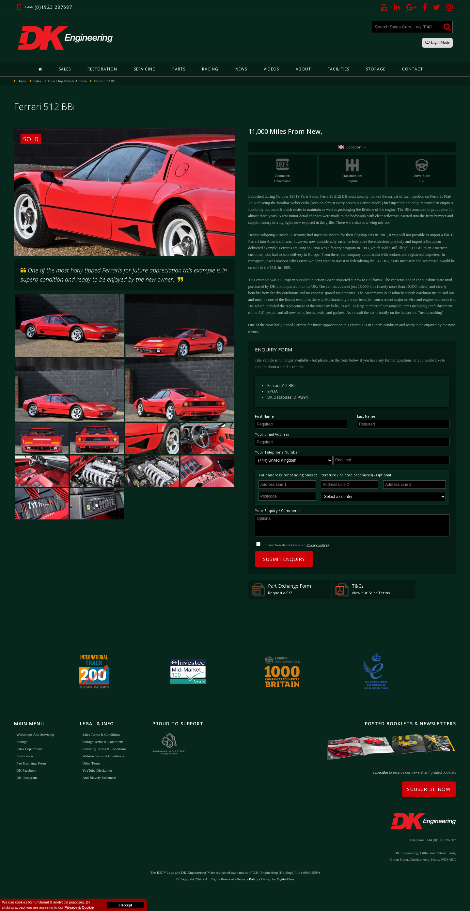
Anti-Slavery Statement (99, 778)
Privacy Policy (316, 545)
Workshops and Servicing (35, 734)
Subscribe (380, 772)
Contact (412, 69)
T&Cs (363, 589)
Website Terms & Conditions (103, 756)
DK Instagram (26, 778)
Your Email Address (272, 434)
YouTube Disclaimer (97, 770)
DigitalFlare (285, 879)
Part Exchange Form (281, 589)
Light (437, 42)
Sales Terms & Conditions (101, 734)
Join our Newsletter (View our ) (295, 545)
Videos (271, 69)
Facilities (338, 69)
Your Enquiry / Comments (277, 510)
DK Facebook (26, 770)
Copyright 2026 (191, 879)
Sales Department (29, 749)
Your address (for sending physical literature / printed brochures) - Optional (324, 474)
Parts (178, 69)
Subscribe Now (429, 789)
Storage (375, 69)
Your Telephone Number (277, 452)
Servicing (145, 69)
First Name (264, 416)
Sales (65, 69)
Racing (210, 69)
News (241, 69)
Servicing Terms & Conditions (104, 749)
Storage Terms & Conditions (102, 742)
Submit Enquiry (284, 559)
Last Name (366, 416)
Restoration (102, 69)
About (303, 69)
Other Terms (91, 763)
